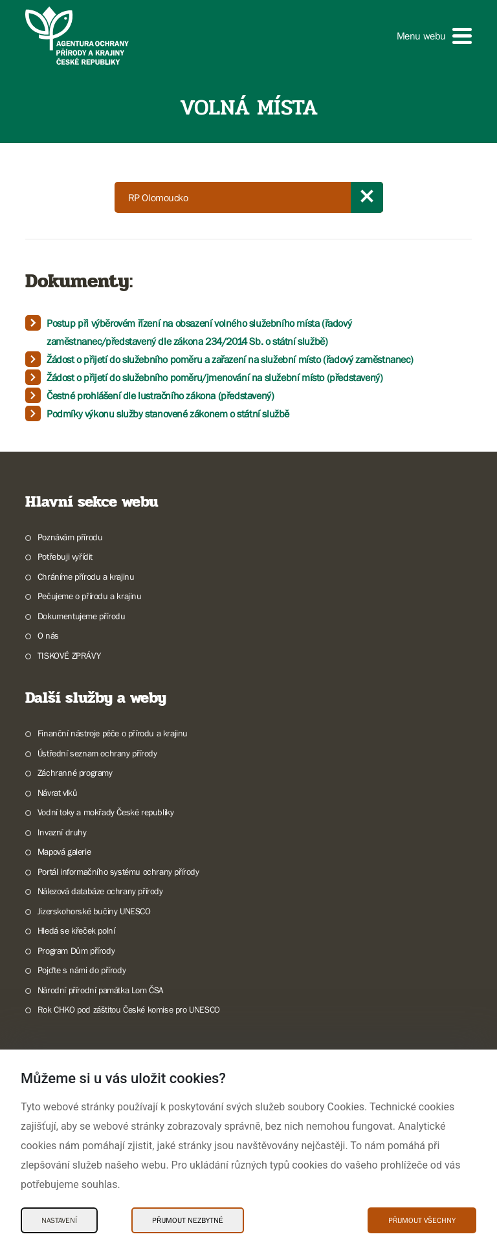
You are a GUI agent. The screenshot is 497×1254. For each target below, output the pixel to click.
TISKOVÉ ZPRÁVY (69, 655)
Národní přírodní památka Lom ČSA (101, 990)
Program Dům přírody (76, 950)
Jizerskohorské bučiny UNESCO (94, 911)
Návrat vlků (58, 792)
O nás (48, 635)
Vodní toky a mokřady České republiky (106, 812)
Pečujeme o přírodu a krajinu (90, 596)
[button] (434, 36)
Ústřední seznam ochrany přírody (97, 753)
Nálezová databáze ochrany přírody (100, 891)
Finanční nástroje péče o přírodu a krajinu (113, 733)
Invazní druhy (62, 832)
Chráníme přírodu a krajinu (86, 576)
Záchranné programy (75, 772)
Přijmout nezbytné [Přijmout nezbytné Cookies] (187, 1220)
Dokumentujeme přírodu (82, 616)
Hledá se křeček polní (76, 930)
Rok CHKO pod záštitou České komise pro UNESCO (129, 1009)
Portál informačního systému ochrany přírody (118, 871)
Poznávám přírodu (70, 537)
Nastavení (59, 1220)
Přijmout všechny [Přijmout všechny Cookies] (422, 1220)
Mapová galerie (64, 851)
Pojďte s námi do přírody (82, 970)
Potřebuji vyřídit (65, 556)
